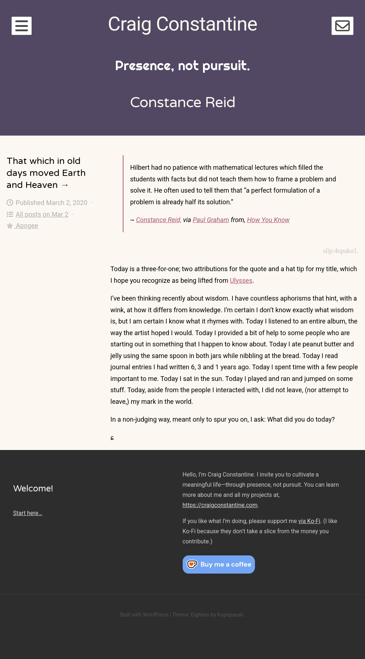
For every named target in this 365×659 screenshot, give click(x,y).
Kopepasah (230, 615)
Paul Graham (211, 220)
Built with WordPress (144, 615)
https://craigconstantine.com (220, 505)
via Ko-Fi (309, 521)
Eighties (200, 615)
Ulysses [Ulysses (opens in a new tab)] (241, 280)
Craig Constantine (182, 23)
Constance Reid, (158, 220)
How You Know (268, 220)
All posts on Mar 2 (37, 214)
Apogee (22, 225)
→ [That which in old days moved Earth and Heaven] (64, 185)
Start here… (27, 513)
